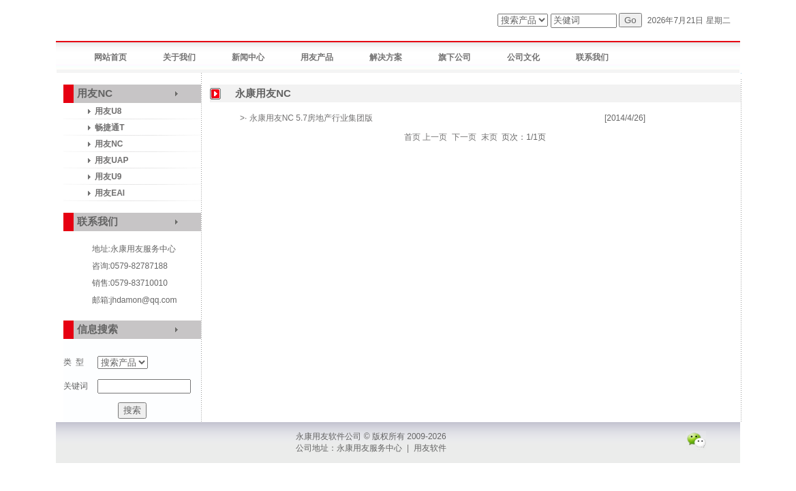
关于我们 (179, 57)
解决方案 (385, 57)
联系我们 (592, 57)
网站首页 (110, 57)
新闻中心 (248, 57)
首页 (412, 137)
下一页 (464, 137)
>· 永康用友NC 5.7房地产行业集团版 (306, 118)
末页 (489, 137)
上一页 (435, 137)
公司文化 (523, 57)
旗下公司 (454, 57)
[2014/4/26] (624, 118)
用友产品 (317, 57)
